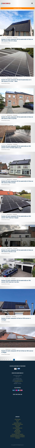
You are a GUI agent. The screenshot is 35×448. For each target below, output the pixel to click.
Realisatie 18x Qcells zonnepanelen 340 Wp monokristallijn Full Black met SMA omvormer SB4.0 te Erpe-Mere (17, 117)
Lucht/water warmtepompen (17, 428)
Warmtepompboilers (17, 431)
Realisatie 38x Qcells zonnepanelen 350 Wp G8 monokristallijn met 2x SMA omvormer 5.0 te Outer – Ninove (16, 80)
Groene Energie (17, 425)
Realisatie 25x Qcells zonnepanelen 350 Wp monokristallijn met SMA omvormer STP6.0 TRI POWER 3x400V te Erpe (16, 146)
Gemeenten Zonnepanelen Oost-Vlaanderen (17, 436)
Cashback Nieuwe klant (17, 423)
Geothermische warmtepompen (17, 424)
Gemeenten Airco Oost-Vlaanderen (17, 434)
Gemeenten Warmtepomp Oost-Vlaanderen (17, 435)
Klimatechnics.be (9, 37)
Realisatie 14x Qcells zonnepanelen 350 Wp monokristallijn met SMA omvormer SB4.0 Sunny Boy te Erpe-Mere (16, 281)
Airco (17, 421)
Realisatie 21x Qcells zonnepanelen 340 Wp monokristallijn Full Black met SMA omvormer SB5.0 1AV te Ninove (17, 40)
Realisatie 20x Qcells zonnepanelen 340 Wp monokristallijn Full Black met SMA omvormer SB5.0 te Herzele (17, 181)
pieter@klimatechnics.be (19, 381)
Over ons (17, 420)
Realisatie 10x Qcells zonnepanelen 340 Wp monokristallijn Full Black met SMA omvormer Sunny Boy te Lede (17, 250)
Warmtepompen (17, 430)
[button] (32, 3)
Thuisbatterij (17, 429)
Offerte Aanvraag (17, 419)
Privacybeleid (17, 438)
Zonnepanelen (15, 37)
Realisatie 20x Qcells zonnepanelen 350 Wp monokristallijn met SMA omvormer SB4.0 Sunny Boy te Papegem (16, 216)
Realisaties (17, 426)
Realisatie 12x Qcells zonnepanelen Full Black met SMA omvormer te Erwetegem (16, 319)
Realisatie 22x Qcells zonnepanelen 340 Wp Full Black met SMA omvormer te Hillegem (17, 351)
